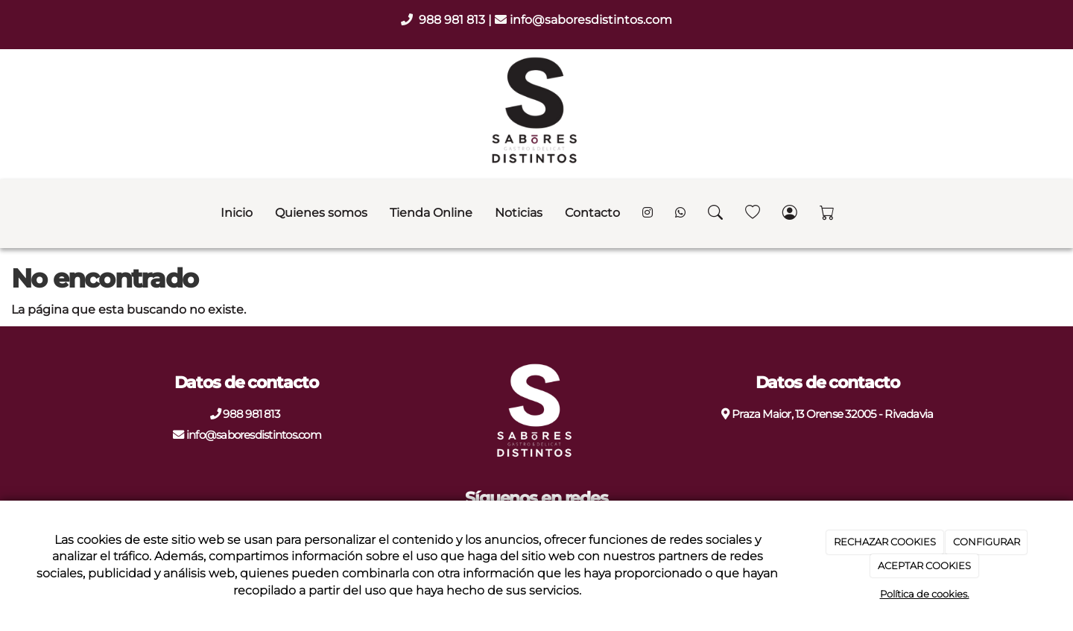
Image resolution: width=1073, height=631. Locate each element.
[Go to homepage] (7, 213)
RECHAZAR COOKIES (885, 542)
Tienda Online (431, 213)
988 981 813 (453, 20)
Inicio (237, 213)
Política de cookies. (924, 594)
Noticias (518, 213)
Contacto (592, 213)
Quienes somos (321, 213)
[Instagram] (647, 214)
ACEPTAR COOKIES (924, 565)
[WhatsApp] (680, 214)
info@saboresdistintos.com (591, 20)
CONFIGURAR (986, 542)
